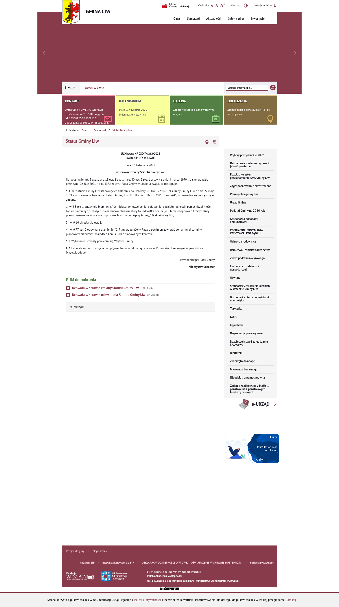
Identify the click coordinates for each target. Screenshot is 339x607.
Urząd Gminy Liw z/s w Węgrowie (84, 109)
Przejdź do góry (75, 551)
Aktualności (213, 19)
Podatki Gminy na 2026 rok (247, 211)
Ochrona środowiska (243, 242)
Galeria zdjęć (236, 19)
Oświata (235, 278)
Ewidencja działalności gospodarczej (244, 268)
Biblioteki (236, 353)
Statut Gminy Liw (122, 130)
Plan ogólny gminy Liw (244, 194)
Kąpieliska (236, 325)
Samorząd (193, 19)
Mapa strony (100, 551)
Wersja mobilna (265, 5)
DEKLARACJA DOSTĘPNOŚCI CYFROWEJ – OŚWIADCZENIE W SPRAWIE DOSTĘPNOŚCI (192, 563)
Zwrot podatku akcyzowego (247, 258)
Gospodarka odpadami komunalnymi (244, 220)
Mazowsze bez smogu (243, 370)
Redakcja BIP (87, 563)
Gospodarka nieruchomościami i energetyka (250, 299)
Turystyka (236, 309)
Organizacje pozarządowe (246, 333)
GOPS (233, 317)
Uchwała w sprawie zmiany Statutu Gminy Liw (105, 288)
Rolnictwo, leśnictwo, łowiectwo (250, 250)
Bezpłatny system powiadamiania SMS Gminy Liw (250, 176)
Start (85, 130)
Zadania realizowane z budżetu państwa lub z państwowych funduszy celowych (249, 389)
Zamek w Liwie (94, 88)
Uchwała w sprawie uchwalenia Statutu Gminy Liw (108, 295)
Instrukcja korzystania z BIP (118, 563)
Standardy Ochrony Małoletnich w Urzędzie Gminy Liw (250, 287)
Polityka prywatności (262, 563)
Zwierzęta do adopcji (243, 361)
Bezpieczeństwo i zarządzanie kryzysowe (249, 343)
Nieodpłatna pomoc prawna (247, 378)
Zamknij (291, 600)
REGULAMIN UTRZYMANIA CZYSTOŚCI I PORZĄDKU (246, 232)
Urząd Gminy (238, 203)
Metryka (77, 307)
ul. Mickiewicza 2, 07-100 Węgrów (84, 114)
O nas (177, 19)
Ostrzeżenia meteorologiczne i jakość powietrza (249, 165)
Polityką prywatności (147, 600)
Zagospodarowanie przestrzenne (250, 186)
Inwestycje (258, 19)
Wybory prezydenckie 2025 (247, 155)
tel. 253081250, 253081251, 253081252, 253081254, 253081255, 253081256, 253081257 (87, 123)
